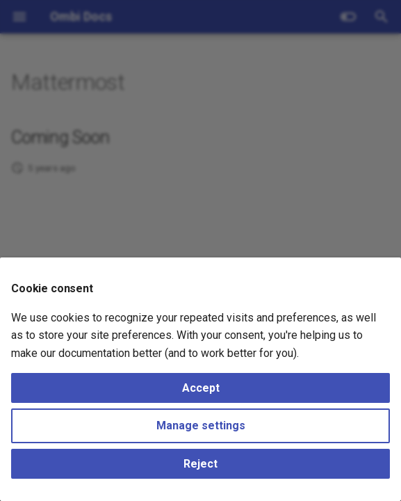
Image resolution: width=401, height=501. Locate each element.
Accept (201, 388)
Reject (200, 463)
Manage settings (200, 425)
